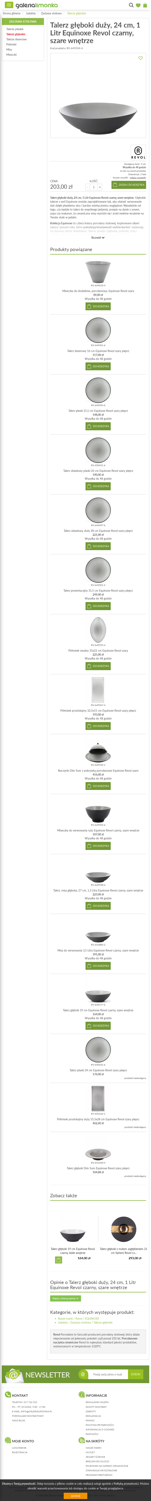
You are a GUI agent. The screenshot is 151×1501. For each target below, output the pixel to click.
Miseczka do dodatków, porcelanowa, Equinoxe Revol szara (98, 291)
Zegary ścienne (95, 1456)
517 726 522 (30, 1402)
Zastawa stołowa (51, 13)
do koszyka (101, 306)
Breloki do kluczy (97, 1461)
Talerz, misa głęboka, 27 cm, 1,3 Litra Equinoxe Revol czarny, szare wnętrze (98, 890)
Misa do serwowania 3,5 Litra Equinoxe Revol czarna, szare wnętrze (98, 950)
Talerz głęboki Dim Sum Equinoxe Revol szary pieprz (98, 1168)
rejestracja (19, 1452)
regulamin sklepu (97, 1402)
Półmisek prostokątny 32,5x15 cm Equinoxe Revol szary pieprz (98, 710)
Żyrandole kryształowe (101, 1470)
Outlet (90, 1452)
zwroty (91, 1411)
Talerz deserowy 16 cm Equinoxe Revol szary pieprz (98, 351)
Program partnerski (99, 1474)
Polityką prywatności (126, 1483)
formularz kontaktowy (28, 1415)
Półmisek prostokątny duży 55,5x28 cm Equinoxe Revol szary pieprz (98, 1119)
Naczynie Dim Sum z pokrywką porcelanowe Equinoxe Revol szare (98, 770)
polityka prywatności (100, 1424)
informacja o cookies (100, 1429)
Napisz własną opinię (65, 1298)
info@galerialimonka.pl (36, 1411)
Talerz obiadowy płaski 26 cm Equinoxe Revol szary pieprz (98, 470)
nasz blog (18, 1420)
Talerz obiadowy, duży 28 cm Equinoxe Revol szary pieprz (98, 530)
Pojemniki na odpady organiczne (107, 1465)
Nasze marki (65, 1318)
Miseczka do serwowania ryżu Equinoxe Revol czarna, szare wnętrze (98, 830)
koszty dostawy (96, 1406)
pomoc (90, 1420)
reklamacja (93, 1415)
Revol (79, 1318)
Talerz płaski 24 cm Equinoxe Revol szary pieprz (98, 1070)
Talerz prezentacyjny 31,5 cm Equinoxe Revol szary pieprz (98, 590)
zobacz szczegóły (138, 177)
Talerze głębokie (76, 13)
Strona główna (11, 13)
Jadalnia (31, 13)
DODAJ (135, 1374)
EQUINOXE (92, 1318)
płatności (92, 1434)
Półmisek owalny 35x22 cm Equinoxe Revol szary (98, 650)
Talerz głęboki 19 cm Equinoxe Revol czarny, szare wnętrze (98, 1010)
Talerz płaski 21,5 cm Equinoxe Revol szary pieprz (98, 410)
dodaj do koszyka (132, 184)
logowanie (19, 1447)
